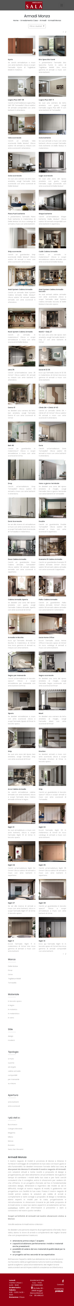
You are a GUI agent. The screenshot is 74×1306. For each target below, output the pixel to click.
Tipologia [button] (13, 1051)
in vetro (11, 1018)
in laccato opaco (15, 1001)
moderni (11, 1040)
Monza (10, 1141)
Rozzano (11, 1145)
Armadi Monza (54, 20)
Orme (10, 974)
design (10, 1036)
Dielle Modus (13, 966)
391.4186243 (38, 1295)
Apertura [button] (13, 1095)
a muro (11, 1059)
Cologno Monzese (15, 1129)
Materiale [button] (13, 994)
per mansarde (13, 1079)
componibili (12, 1075)
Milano (10, 1137)
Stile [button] (10, 1029)
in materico (12, 1009)
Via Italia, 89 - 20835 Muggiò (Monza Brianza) (37, 1290)
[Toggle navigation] (61, 5)
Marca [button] (12, 959)
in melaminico (13, 1013)
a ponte (11, 1063)
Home (15, 20)
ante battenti (13, 1102)
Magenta (11, 1133)
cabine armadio (14, 1071)
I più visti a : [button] (14, 1117)
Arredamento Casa (29, 20)
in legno (11, 1005)
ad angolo (12, 1067)
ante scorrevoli (14, 1106)
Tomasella (12, 983)
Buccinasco (12, 1124)
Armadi (43, 20)
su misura (12, 1083)
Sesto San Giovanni (15, 1149)
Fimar (10, 970)
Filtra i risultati (37, 26)
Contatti (60, 1284)
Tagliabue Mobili (14, 978)
